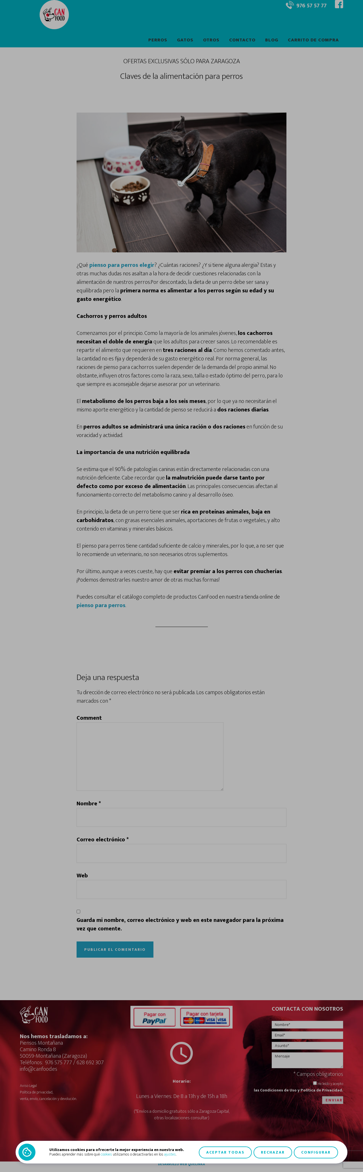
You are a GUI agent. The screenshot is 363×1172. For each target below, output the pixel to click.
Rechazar (273, 1152)
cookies (106, 1154)
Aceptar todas (225, 1152)
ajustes (170, 1154)
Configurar (316, 1152)
